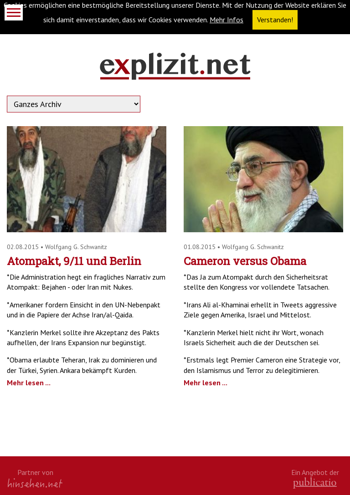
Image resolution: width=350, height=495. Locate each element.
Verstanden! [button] (275, 19)
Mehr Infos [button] (226, 19)
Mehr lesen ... (29, 382)
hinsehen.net (35, 483)
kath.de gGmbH (315, 483)
